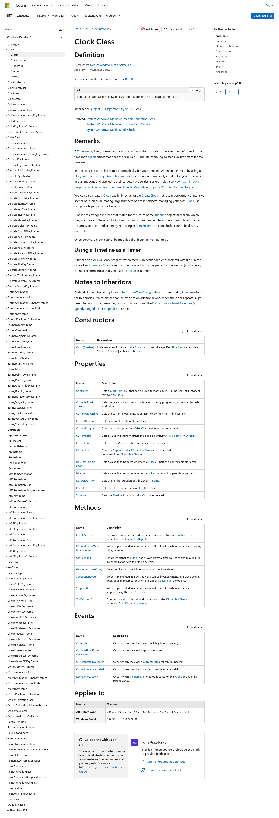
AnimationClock (99, 265)
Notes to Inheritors (227, 46)
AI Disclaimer (12, 806)
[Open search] (261, 5)
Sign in (270, 5)
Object (95, 109)
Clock (92, 157)
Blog (52, 806)
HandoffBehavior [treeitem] (18, 446)
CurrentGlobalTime (87, 413)
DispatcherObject (116, 109)
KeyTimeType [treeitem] (15, 573)
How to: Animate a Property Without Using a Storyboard (160, 187)
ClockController (119, 391)
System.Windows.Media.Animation (110, 65)
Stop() (132, 592)
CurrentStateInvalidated (90, 662)
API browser (101, 29)
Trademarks (160, 806)
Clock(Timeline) (85, 347)
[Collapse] (60, 29)
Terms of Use (141, 806)
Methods (221, 61)
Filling (177, 435)
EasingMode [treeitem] (15, 369)
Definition (222, 36)
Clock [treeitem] (14, 54)
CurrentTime (83, 443)
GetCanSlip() (83, 558)
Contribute (69, 806)
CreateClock (150, 195)
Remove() (139, 676)
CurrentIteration (85, 421)
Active (169, 435)
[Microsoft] (7, 5)
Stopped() (110, 308)
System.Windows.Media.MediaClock (110, 129)
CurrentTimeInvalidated (90, 669)
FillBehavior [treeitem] (14, 440)
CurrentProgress (86, 428)
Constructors (223, 51)
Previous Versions (35, 806)
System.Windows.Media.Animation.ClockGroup (118, 124)
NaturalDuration (85, 480)
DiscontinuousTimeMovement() (173, 303)
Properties (222, 56)
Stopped (191, 435)
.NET (87, 29)
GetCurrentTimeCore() (136, 292)
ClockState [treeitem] (14, 99)
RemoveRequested (87, 676)
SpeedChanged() (85, 308)
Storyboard (81, 176)
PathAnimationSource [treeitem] (21, 727)
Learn (77, 29)
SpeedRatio (165, 580)
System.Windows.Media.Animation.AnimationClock (120, 119)
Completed (82, 643)
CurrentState (83, 435)
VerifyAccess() (84, 599)
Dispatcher (82, 450)
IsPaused (81, 473)
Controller (143, 225)
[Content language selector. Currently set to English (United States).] (22, 797)
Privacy (84, 806)
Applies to (222, 72)
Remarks (221, 41)
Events (220, 66)
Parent (80, 488)
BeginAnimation (109, 176)
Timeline (130, 79)
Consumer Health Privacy (111, 806)
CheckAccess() (84, 535)
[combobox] (35, 37)
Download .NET (262, 15)
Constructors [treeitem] (18, 60)
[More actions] (201, 29)
